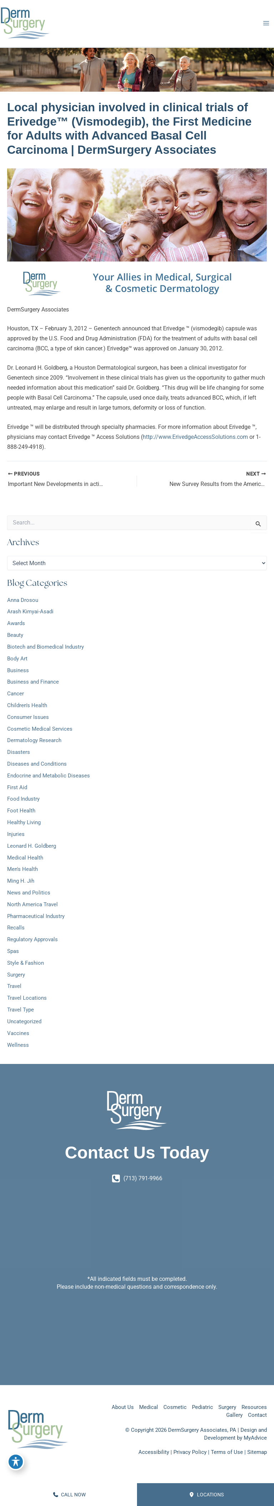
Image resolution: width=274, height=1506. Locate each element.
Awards (16, 623)
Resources (254, 1407)
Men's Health (22, 869)
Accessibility (153, 1452)
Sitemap (257, 1452)
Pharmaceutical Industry (36, 916)
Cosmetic (175, 1407)
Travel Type (20, 1009)
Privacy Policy (190, 1452)
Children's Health (27, 705)
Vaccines (18, 1033)
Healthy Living (24, 822)
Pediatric (202, 1407)
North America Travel (32, 904)
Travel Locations (27, 998)
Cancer (15, 693)
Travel (14, 986)
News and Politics (28, 892)
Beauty (15, 635)
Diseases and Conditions (37, 764)
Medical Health (25, 858)
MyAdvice (255, 1438)
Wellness (18, 1045)
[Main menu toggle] (266, 23)
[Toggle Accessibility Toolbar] (15, 1461)
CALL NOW (69, 1494)
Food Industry (23, 799)
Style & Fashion (25, 963)
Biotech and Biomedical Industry (45, 647)
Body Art (17, 658)
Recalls (16, 927)
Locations (206, 1494)
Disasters (18, 752)
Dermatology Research (34, 740)
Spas (13, 951)
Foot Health (21, 810)
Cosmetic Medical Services (39, 729)
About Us (123, 1407)
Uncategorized (24, 1021)
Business (18, 670)
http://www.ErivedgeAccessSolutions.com (195, 436)
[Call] (137, 1178)
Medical (148, 1407)
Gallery (234, 1415)
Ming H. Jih (20, 881)
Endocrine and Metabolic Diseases (48, 775)
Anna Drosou (22, 600)
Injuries (16, 834)
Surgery (16, 975)
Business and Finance (33, 682)
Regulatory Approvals (32, 939)
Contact (257, 1415)
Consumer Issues (28, 717)
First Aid (17, 787)
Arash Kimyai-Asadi (30, 611)
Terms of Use (227, 1452)
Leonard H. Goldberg (31, 846)
